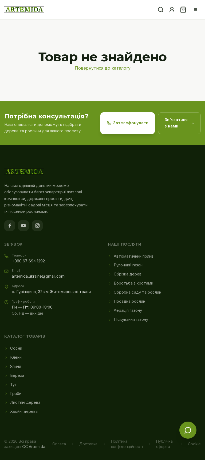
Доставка (88, 444)
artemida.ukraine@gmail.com (38, 276)
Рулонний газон (125, 265)
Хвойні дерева (21, 411)
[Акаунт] (172, 9)
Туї (10, 384)
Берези (14, 375)
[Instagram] (37, 225)
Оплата (59, 444)
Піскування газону (128, 319)
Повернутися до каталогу (103, 68)
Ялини (12, 366)
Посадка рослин (126, 301)
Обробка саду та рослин (134, 292)
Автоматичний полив (130, 256)
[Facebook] (9, 225)
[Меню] (195, 9)
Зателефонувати (127, 123)
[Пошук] (160, 9)
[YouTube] (23, 225)
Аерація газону (125, 310)
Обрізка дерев (124, 274)
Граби (12, 393)
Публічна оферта (164, 444)
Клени (13, 357)
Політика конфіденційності (127, 444)
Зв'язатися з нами (179, 123)
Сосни (13, 348)
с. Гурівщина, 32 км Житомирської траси (51, 291)
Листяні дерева (22, 402)
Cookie (194, 444)
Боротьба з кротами (130, 283)
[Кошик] (183, 9)
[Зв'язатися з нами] (187, 430)
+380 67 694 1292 (28, 261)
